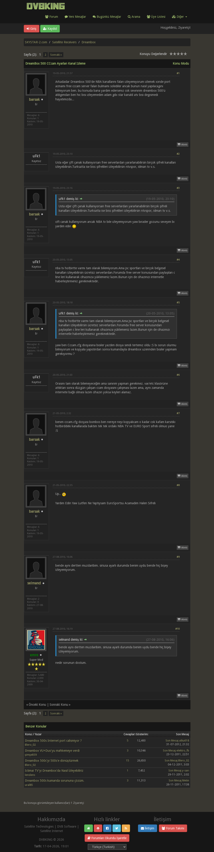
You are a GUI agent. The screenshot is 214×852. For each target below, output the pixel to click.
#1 (178, 73)
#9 (178, 556)
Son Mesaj (172, 740)
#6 (178, 375)
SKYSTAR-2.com (36, 42)
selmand (34, 583)
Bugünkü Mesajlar (107, 16)
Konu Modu (181, 63)
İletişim (147, 828)
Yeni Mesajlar (75, 16)
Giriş (31, 28)
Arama (134, 16)
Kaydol (50, 28)
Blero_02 (30, 744)
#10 (177, 628)
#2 (178, 153)
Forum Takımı (173, 828)
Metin (185, 780)
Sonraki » (56, 54)
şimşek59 (31, 754)
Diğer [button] (179, 16)
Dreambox (89, 42)
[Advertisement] (116, 118)
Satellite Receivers (64, 42)
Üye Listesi (156, 16)
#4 (178, 259)
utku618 (184, 740)
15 (127, 760)
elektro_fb (182, 750)
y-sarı (185, 770)
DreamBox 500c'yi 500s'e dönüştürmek (51, 760)
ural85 (29, 785)
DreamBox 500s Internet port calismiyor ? (53, 740)
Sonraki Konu (59, 704)
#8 (178, 485)
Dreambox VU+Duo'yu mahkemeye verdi (52, 750)
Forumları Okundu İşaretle (107, 838)
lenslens (30, 775)
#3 (178, 188)
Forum (51, 16)
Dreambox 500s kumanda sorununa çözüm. (54, 780)
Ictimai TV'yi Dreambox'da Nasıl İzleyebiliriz (54, 770)
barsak (34, 99)
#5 (178, 302)
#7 (178, 413)
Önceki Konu (37, 704)
